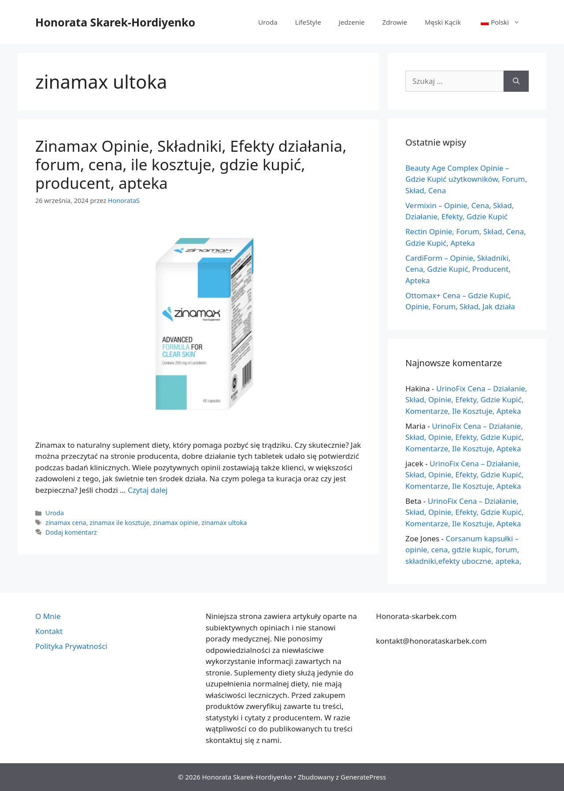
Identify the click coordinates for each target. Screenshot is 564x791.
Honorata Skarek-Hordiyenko (115, 22)
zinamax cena (65, 522)
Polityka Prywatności (71, 646)
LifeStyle (308, 22)
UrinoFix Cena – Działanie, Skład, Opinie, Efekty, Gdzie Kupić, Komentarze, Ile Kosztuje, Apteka (466, 399)
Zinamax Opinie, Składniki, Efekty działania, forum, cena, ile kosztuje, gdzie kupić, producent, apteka (191, 164)
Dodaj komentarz (71, 532)
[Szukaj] (516, 81)
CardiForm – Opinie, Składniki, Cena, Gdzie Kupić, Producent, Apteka (458, 269)
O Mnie (48, 616)
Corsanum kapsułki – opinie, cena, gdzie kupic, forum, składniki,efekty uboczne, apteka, (463, 549)
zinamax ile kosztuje (119, 522)
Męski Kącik (443, 22)
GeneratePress (363, 776)
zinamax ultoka (224, 522)
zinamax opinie (175, 522)
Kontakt (49, 631)
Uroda (268, 22)
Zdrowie (394, 22)
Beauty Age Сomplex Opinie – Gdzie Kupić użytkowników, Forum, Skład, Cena (466, 179)
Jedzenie (352, 22)
